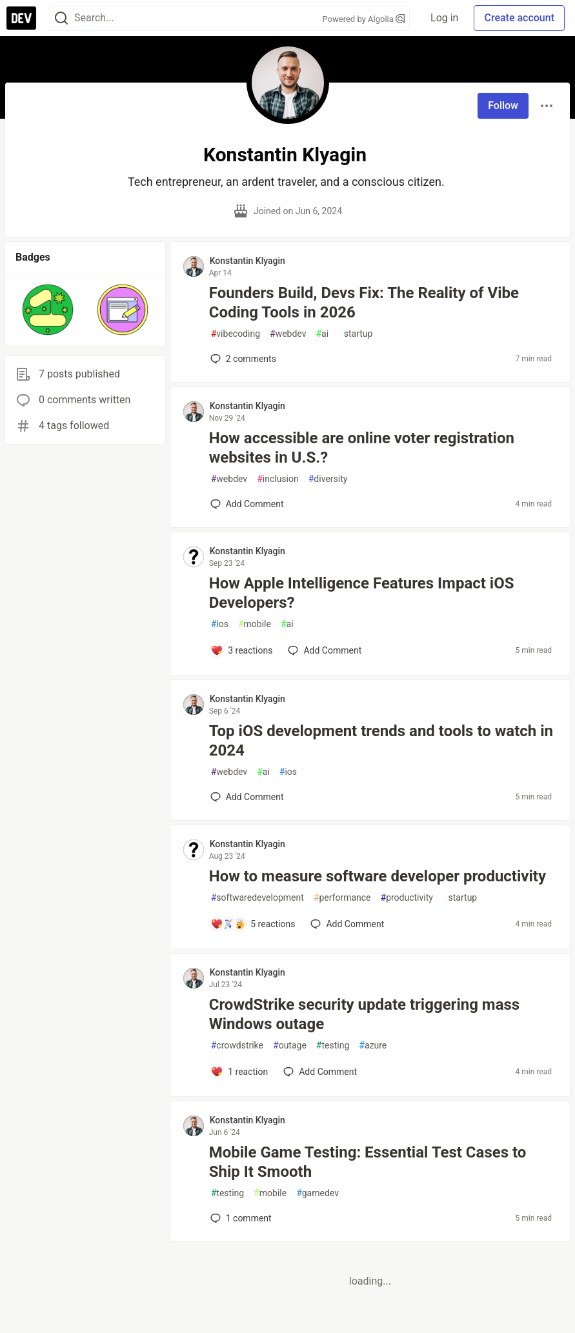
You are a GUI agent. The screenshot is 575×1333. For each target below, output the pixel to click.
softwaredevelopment (257, 898)
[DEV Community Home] (21, 18)
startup (355, 334)
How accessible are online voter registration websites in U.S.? (361, 447)
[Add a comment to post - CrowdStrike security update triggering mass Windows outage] (239, 1071)
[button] (47, 310)
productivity (407, 898)
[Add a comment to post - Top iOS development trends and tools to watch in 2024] (247, 797)
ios (219, 624)
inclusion (278, 479)
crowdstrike (237, 1045)
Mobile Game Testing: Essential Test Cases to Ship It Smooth (368, 1162)
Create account (519, 18)
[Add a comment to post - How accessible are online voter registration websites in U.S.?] (247, 504)
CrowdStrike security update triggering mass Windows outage (364, 1014)
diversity (328, 479)
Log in (444, 18)
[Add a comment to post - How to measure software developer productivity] (253, 924)
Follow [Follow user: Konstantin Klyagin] (503, 105)
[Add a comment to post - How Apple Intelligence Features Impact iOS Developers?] (242, 650)
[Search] (61, 18)
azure (373, 1045)
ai (322, 334)
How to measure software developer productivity (377, 876)
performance (342, 898)
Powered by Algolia (364, 19)
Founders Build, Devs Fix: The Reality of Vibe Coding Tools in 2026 (364, 302)
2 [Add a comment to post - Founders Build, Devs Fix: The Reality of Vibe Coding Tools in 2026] (242, 358)
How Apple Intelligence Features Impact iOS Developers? (361, 593)
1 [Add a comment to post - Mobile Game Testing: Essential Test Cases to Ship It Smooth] (240, 1218)
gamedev (317, 1193)
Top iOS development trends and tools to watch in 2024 (381, 740)
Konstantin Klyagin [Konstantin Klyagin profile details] (247, 261)
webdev (288, 334)
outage (290, 1045)
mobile (254, 624)
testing (332, 1045)
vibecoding (235, 334)
